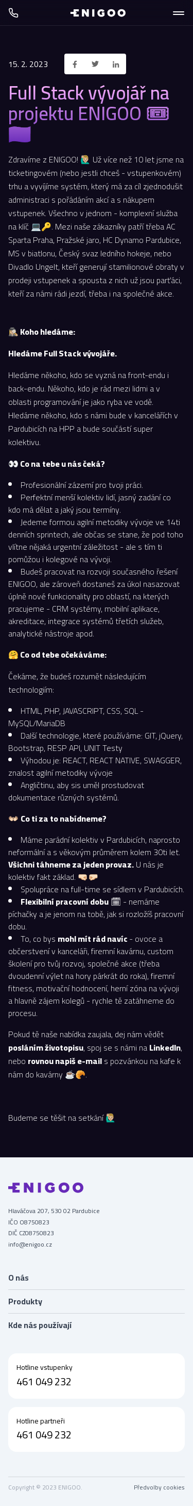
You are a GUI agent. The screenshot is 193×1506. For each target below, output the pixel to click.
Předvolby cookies (159, 1487)
